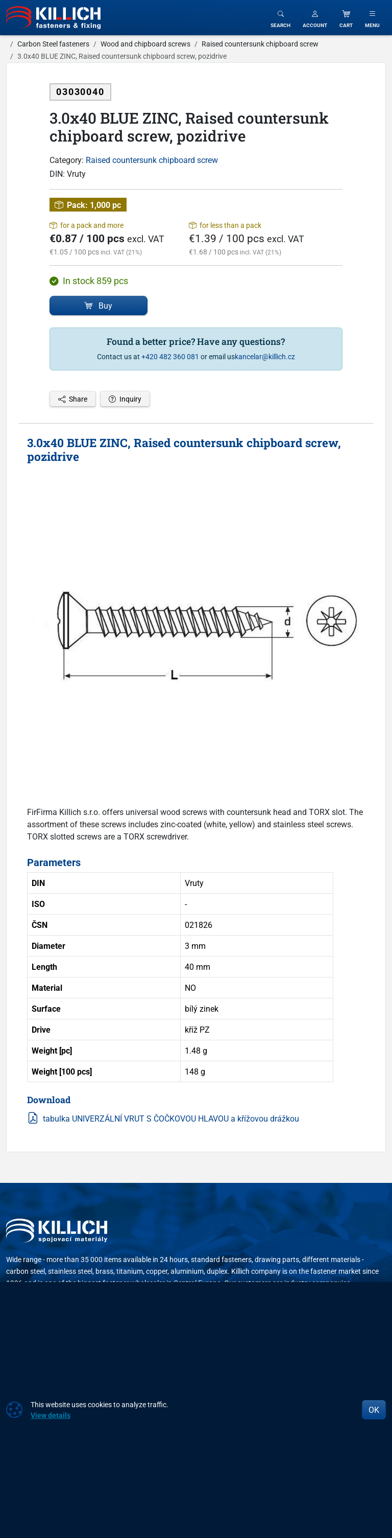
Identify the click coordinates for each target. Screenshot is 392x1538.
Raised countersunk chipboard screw (152, 160)
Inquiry (125, 398)
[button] (315, 18)
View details (50, 1415)
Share (72, 398)
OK (374, 1410)
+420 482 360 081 (170, 356)
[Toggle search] (280, 18)
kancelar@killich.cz (265, 356)
